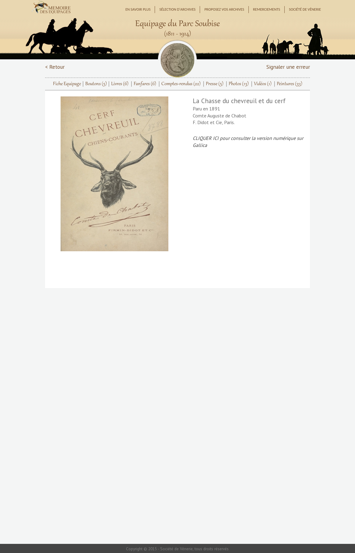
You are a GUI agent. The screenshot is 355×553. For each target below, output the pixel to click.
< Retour (55, 66)
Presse (214, 84)
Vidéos (263, 84)
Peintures (289, 84)
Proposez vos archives (224, 9)
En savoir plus (138, 9)
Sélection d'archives (177, 9)
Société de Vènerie (305, 9)
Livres (119, 84)
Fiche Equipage (67, 84)
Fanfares (145, 84)
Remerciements (266, 9)
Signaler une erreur (288, 66)
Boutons (96, 84)
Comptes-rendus (181, 84)
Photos (239, 84)
